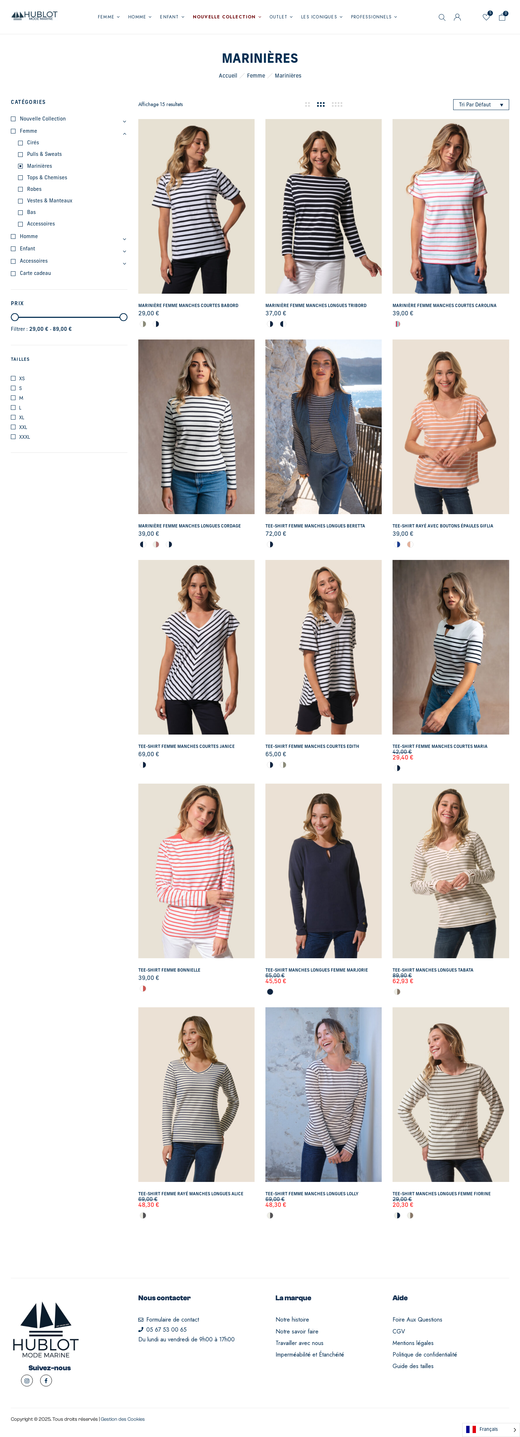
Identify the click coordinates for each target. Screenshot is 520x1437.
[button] (502, 18)
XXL (23, 427)
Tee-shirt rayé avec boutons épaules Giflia (443, 526)
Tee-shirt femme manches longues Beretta (315, 526)
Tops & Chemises (47, 178)
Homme (29, 237)
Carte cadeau (35, 273)
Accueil (228, 76)
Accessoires (41, 224)
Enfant (27, 249)
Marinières (39, 166)
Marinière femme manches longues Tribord (316, 306)
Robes (34, 189)
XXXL (24, 436)
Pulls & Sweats (44, 154)
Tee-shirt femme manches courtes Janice (186, 747)
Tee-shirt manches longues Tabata (433, 970)
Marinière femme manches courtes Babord (188, 306)
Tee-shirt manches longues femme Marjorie (316, 970)
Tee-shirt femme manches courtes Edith (312, 747)
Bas (31, 212)
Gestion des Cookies (123, 1419)
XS (22, 378)
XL (21, 417)
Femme (256, 76)
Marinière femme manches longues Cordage (189, 526)
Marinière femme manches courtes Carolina (445, 306)
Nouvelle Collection (43, 119)
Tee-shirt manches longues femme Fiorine (442, 1194)
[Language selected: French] (491, 1430)
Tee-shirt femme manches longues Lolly (312, 1194)
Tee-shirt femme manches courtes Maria (440, 747)
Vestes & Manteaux (49, 201)
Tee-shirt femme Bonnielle (169, 970)
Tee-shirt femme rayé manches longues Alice (190, 1194)
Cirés (33, 143)
